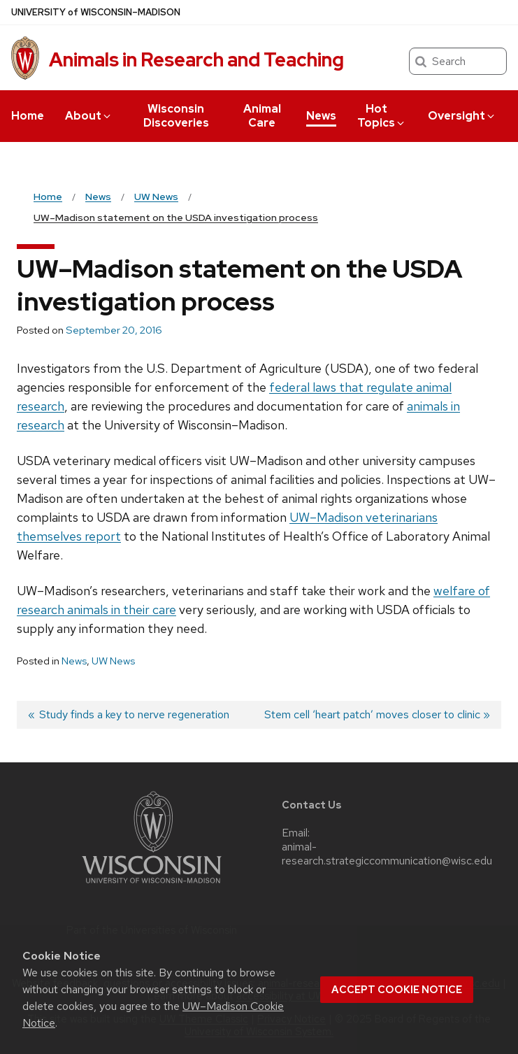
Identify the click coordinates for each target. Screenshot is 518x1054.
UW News (113, 661)
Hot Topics (381, 115)
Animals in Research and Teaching (196, 59)
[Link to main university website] (152, 885)
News (321, 115)
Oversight (462, 115)
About (89, 115)
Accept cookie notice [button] (396, 990)
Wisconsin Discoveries (176, 115)
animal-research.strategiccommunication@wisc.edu (387, 854)
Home (27, 115)
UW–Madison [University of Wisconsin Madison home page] (95, 12)
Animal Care (262, 115)
